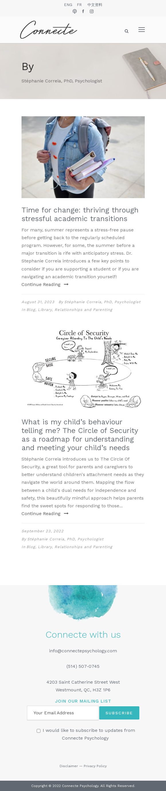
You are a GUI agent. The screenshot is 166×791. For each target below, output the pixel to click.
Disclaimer (69, 766)
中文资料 (94, 5)
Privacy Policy (95, 766)
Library (45, 309)
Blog (30, 309)
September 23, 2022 (43, 531)
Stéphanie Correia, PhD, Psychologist (102, 302)
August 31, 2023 (38, 302)
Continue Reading (45, 284)
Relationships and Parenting (83, 309)
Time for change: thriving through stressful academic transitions (80, 214)
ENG (68, 5)
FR (79, 5)
